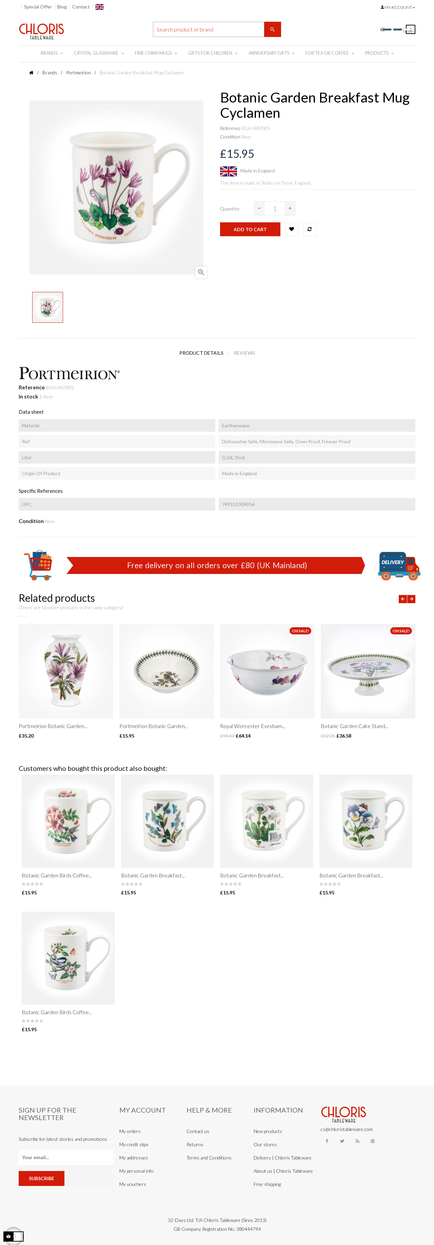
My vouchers (132, 1184)
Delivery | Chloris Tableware (283, 1157)
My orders (130, 1131)
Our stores (265, 1144)
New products (268, 1131)
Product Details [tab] (201, 353)
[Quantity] (274, 208)
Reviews (244, 353)
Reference (230, 128)
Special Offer (38, 7)
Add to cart (250, 229)
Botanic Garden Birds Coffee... (57, 875)
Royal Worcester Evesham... (252, 726)
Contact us (197, 1131)
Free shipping (267, 1184)
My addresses (133, 1157)
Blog (62, 7)
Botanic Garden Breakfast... (153, 875)
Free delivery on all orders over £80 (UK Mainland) (217, 565)
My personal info (136, 1171)
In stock (28, 396)
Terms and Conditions (209, 1157)
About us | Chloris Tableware (283, 1171)
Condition (230, 137)
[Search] (217, 29)
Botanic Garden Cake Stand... (354, 726)
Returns (194, 1144)
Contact (81, 7)
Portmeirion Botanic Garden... (53, 726)
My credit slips (134, 1144)
